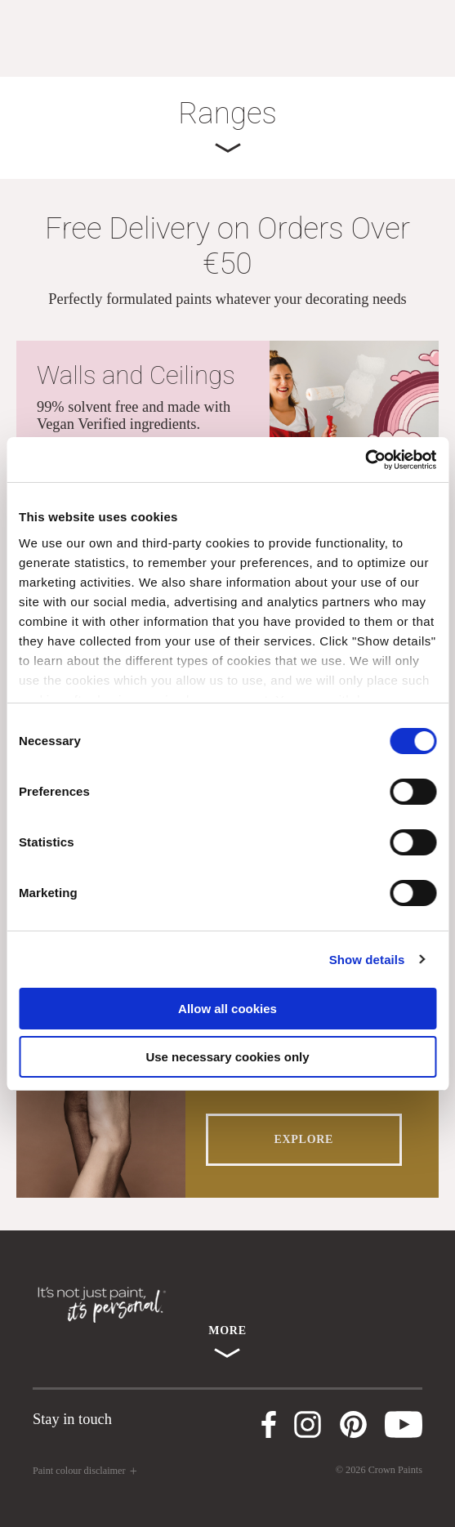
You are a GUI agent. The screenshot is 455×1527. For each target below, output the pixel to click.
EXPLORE (304, 1139)
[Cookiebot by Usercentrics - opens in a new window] (364, 460)
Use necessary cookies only (227, 1057)
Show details (367, 960)
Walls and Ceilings (136, 375)
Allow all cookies (227, 1009)
